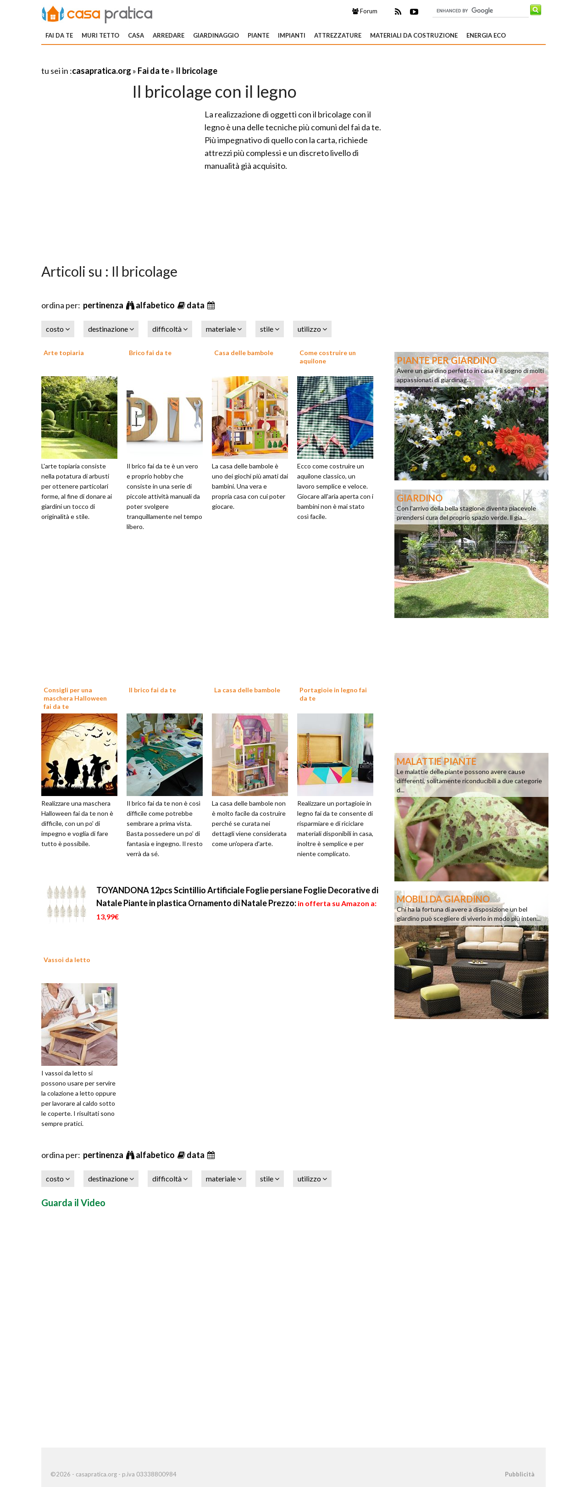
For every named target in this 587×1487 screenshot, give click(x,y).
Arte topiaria (64, 352)
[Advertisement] (148, 59)
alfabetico (156, 305)
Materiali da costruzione (414, 35)
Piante (258, 35)
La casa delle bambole (247, 690)
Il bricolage (196, 71)
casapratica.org (101, 71)
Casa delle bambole (243, 352)
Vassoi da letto (67, 959)
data (196, 305)
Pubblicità (519, 1474)
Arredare (168, 35)
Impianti (291, 35)
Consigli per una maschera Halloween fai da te (75, 698)
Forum (364, 11)
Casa (136, 35)
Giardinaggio (216, 35)
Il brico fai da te (152, 690)
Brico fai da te (150, 352)
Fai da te (59, 35)
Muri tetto (100, 35)
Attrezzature (337, 35)
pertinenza (104, 305)
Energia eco (486, 35)
